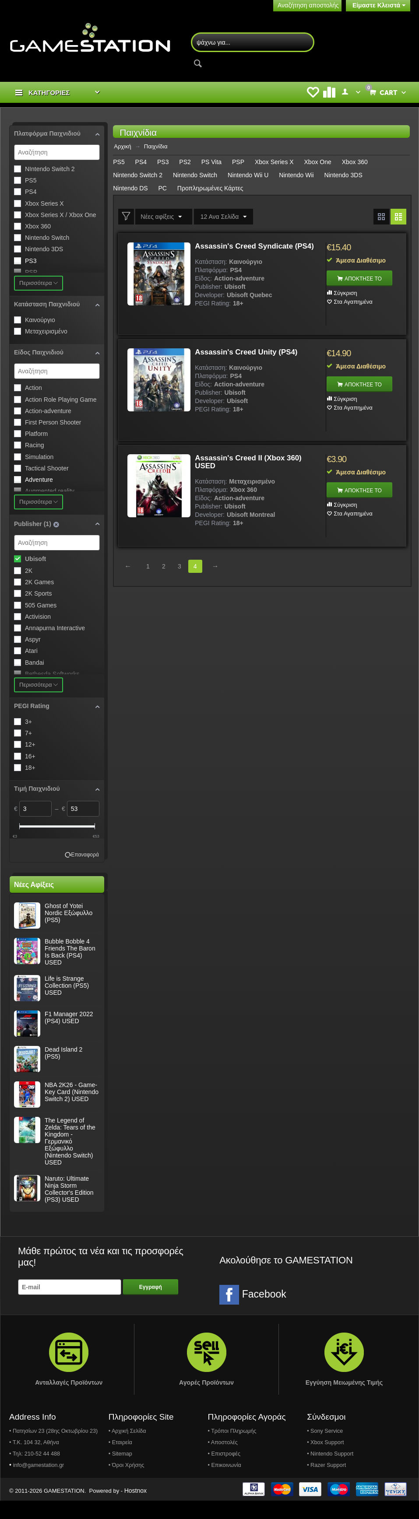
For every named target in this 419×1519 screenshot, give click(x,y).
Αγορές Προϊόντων (206, 1400)
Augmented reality (49, 491)
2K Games (39, 582)
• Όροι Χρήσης (126, 1483)
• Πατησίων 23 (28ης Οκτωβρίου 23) (53, 1449)
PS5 (30, 181)
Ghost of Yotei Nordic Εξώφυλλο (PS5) (68, 931)
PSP (31, 273)
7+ (28, 733)
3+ (28, 722)
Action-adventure (48, 411)
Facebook (252, 1313)
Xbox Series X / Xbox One (60, 215)
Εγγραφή (150, 1305)
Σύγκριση (345, 294)
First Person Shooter (53, 423)
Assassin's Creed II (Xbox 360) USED (252, 463)
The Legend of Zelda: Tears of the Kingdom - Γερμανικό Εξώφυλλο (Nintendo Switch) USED (70, 1159)
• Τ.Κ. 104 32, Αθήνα (34, 1461)
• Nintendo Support (330, 1472)
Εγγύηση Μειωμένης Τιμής (344, 1400)
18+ (30, 768)
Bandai (34, 663)
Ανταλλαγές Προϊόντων (68, 1400)
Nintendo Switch (47, 238)
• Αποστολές (222, 1461)
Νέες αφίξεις (162, 218)
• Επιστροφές (224, 1472)
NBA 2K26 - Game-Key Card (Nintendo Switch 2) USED (72, 1110)
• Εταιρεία (120, 1461)
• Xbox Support (325, 1461)
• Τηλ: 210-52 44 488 (34, 1472)
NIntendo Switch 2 (50, 169)
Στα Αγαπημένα (353, 302)
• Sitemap (120, 1472)
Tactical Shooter (47, 469)
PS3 (30, 261)
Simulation (39, 457)
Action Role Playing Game (60, 400)
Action (33, 388)
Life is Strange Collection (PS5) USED (67, 1003)
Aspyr (33, 640)
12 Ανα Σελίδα (221, 218)
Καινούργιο (40, 320)
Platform (36, 434)
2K (28, 571)
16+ (30, 757)
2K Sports (38, 594)
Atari (31, 651)
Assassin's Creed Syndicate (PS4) (247, 251)
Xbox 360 (38, 227)
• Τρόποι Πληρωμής (232, 1449)
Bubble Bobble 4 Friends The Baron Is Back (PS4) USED (70, 970)
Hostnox (135, 1508)
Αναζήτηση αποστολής (308, 5)
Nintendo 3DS (44, 249)
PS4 (30, 192)
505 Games (40, 606)
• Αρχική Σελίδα (127, 1449)
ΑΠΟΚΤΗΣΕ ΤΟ (365, 280)
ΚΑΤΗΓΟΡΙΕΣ (49, 93)
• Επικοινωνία (224, 1483)
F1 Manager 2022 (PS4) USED (69, 1036)
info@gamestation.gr (38, 1483)
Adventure (39, 480)
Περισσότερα (38, 284)
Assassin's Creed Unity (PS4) (249, 353)
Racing (34, 445)
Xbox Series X (44, 204)
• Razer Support (326, 1483)
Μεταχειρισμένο (46, 332)
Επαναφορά (85, 873)
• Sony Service (325, 1449)
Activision (38, 617)
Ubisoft (35, 559)
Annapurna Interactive (55, 628)
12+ (30, 745)
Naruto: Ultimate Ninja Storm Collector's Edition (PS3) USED (69, 1207)
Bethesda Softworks (52, 674)
